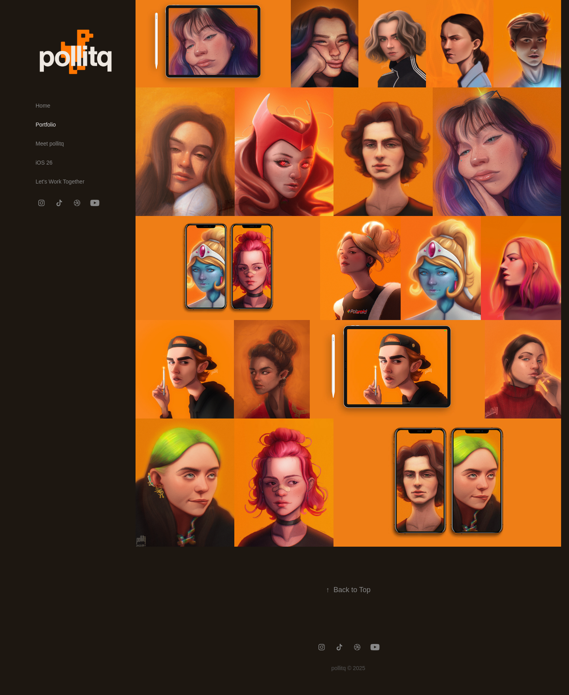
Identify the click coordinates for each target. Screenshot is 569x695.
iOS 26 (44, 162)
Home (43, 105)
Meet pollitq (50, 143)
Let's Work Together (60, 181)
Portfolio (46, 124)
